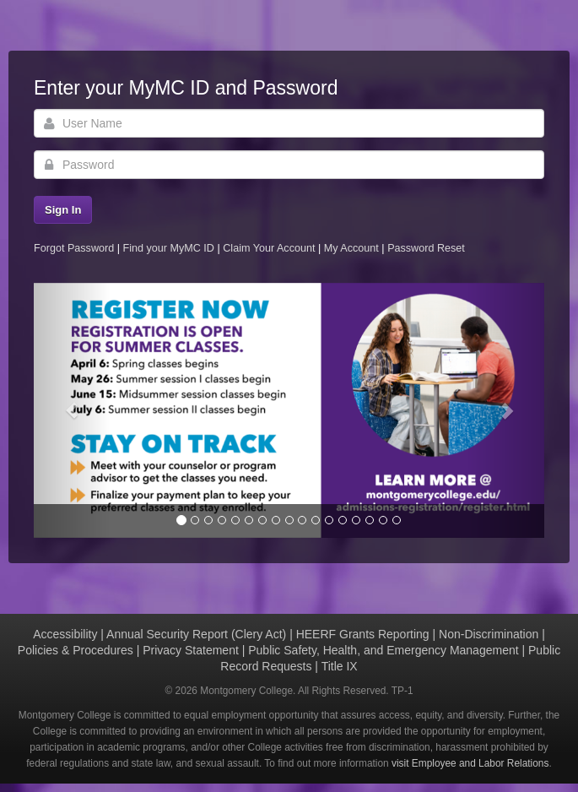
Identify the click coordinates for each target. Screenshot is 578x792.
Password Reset (426, 248)
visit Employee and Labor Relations (470, 763)
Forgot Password (74, 248)
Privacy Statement (191, 650)
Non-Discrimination (488, 634)
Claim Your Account (270, 248)
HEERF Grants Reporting (362, 634)
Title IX (339, 666)
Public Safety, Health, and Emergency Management (383, 650)
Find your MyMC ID (167, 248)
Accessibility (65, 634)
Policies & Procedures (75, 650)
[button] (72, 411)
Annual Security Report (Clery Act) (196, 634)
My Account (353, 248)
